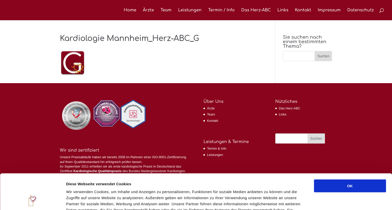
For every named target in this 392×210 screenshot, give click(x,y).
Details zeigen (268, 200)
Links (282, 10)
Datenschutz (360, 10)
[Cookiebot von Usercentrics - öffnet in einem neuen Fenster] (33, 200)
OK (350, 153)
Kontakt (303, 10)
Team (166, 10)
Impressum (329, 10)
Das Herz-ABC (256, 10)
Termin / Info (221, 10)
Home (130, 10)
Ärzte (148, 10)
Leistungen (189, 10)
